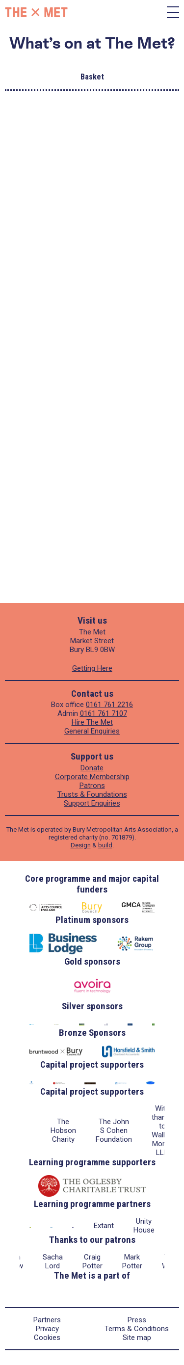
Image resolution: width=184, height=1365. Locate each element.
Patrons (92, 785)
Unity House (144, 1225)
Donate (92, 767)
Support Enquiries (92, 803)
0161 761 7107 (103, 713)
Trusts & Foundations (92, 794)
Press (137, 1319)
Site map (137, 1337)
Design (81, 845)
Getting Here (92, 668)
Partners (47, 1319)
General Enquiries (92, 731)
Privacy (47, 1328)
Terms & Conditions (137, 1328)
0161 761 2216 (109, 704)
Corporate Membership (92, 776)
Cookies (47, 1337)
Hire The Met (92, 722)
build (105, 845)
